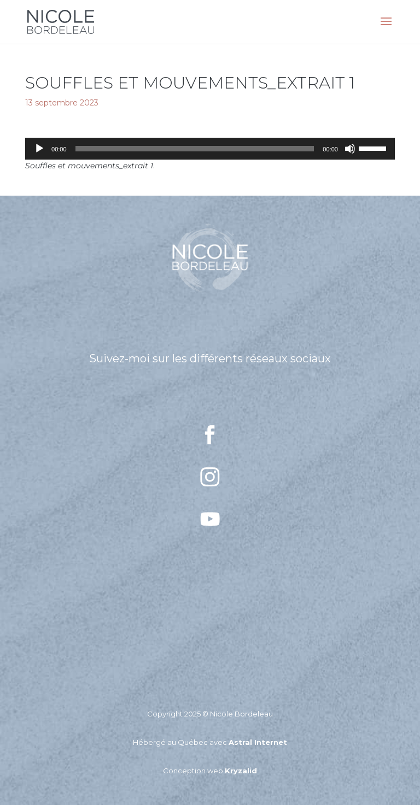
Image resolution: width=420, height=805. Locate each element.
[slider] (194, 148)
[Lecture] (39, 148)
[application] (210, 149)
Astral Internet (258, 742)
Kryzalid (241, 770)
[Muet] (350, 148)
